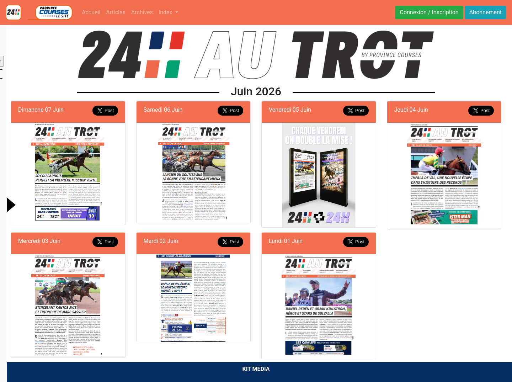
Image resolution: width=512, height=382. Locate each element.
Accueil (91, 12)
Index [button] (166, 12)
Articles (115, 12)
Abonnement (485, 12)
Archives (142, 12)
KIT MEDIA (256, 369)
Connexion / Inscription (429, 12)
